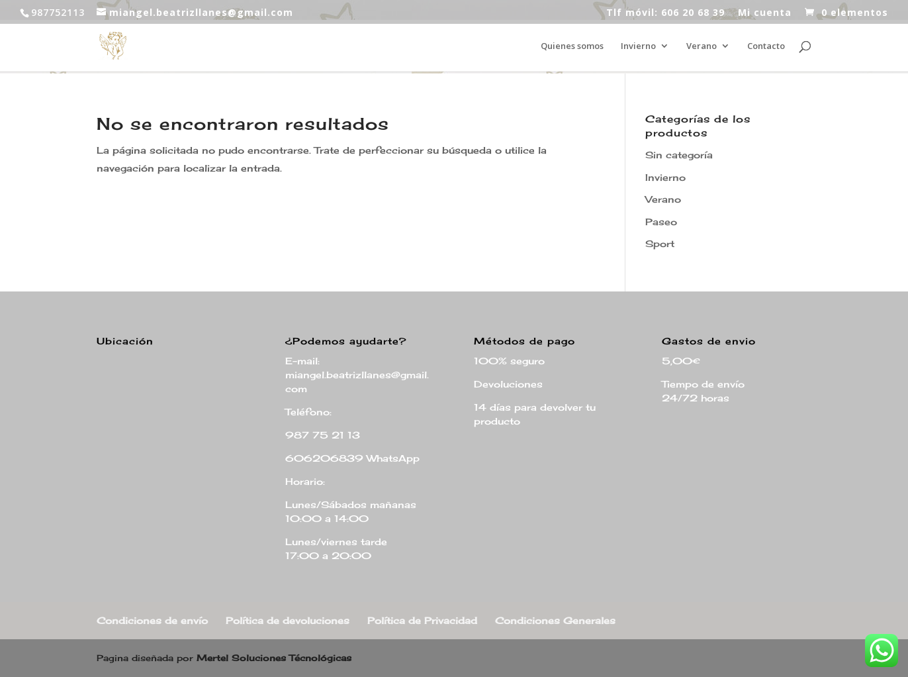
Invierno (638, 46)
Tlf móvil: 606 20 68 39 (665, 13)
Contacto (766, 46)
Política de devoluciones (287, 620)
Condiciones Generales (555, 620)
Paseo (661, 221)
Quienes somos (572, 46)
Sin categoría (679, 154)
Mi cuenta (765, 13)
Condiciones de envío (152, 620)
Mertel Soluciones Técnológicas (274, 657)
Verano (701, 46)
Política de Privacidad (422, 620)
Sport (659, 243)
